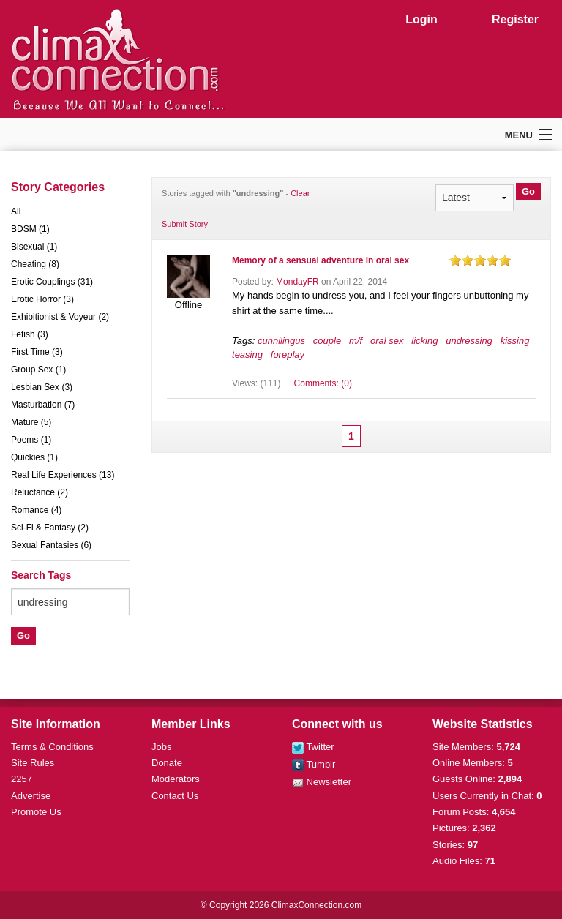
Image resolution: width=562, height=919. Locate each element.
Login (421, 19)
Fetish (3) (29, 334)
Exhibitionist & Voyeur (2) (60, 317)
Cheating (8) (35, 264)
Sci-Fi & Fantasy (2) (50, 527)
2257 (21, 778)
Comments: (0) (323, 383)
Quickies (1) (34, 457)
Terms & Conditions (52, 746)
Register (515, 19)
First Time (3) (37, 352)
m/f (355, 340)
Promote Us (36, 811)
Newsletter (321, 781)
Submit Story (185, 224)
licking (424, 340)
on (455, 260)
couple (327, 340)
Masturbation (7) (43, 405)
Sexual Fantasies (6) (51, 545)
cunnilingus (281, 340)
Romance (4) (36, 510)
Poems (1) (31, 440)
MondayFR (297, 282)
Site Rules (32, 762)
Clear (300, 193)
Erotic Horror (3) (42, 299)
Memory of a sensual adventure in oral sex (320, 260)
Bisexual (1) (34, 246)
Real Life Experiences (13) (62, 475)
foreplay (287, 354)
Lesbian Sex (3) (41, 387)
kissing (515, 340)
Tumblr (313, 764)
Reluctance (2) (39, 492)
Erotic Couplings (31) (52, 282)
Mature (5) (31, 422)
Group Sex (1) (38, 369)
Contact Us (174, 795)
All (15, 211)
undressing (469, 340)
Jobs (161, 746)
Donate (166, 762)
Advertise (30, 795)
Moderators (175, 778)
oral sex (387, 340)
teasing (247, 354)
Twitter (313, 746)
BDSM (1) (30, 229)
